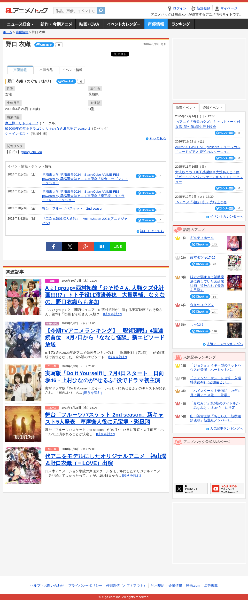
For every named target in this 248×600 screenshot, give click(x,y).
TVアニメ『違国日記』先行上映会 (201, 202)
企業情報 (175, 585)
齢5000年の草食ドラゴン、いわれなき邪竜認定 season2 (47, 128)
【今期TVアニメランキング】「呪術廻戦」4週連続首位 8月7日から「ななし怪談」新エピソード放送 (105, 337)
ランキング (181, 24)
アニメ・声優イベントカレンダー (123, 24)
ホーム (7, 32)
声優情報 (156, 24)
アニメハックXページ (191, 488)
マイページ (228, 8)
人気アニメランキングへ (225, 344)
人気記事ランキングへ (226, 428)
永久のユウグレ (202, 305)
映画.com (193, 585)
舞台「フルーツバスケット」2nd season (72, 208)
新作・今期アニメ (56, 24)
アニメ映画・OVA (89, 24)
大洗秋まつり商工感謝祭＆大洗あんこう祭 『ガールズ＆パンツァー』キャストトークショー (209, 177)
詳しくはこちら (152, 231)
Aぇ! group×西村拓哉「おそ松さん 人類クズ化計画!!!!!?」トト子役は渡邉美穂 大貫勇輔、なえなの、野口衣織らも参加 (105, 295)
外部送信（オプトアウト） (126, 585)
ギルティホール (202, 238)
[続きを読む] (112, 314)
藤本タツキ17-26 (203, 257)
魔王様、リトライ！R (21, 123)
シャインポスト (17, 133)
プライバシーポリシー (85, 585)
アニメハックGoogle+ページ (227, 488)
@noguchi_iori (31, 152)
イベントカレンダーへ (226, 216)
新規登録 (203, 8)
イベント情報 (72, 70)
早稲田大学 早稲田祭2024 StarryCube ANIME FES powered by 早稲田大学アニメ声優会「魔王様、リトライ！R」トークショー (83, 196)
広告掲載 (211, 585)
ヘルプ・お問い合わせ (47, 585)
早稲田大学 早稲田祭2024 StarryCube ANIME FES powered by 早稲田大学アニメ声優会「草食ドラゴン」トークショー (85, 179)
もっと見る (157, 138)
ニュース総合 (20, 24)
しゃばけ (197, 324)
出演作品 (46, 70)
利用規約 (157, 585)
